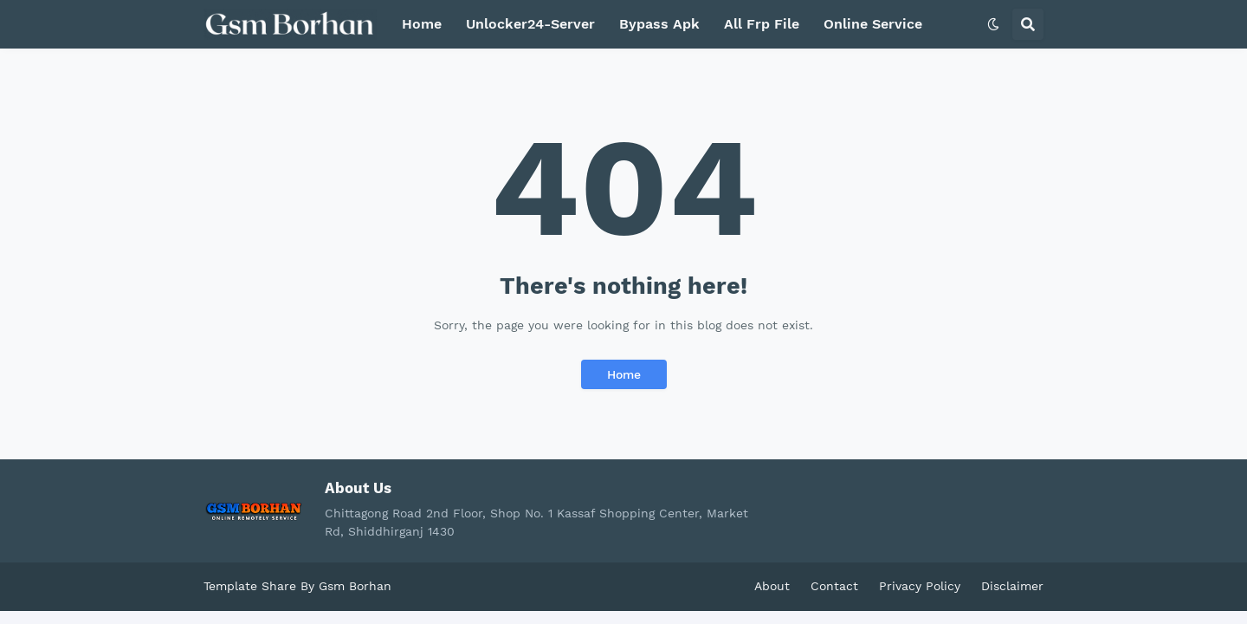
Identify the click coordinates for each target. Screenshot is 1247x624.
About (772, 586)
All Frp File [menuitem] (761, 24)
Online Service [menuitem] (873, 24)
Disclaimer (1012, 586)
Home (624, 374)
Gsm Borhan (355, 586)
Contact (834, 586)
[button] (993, 24)
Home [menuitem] (422, 24)
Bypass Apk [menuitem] (659, 24)
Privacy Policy (919, 586)
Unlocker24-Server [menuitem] (530, 24)
